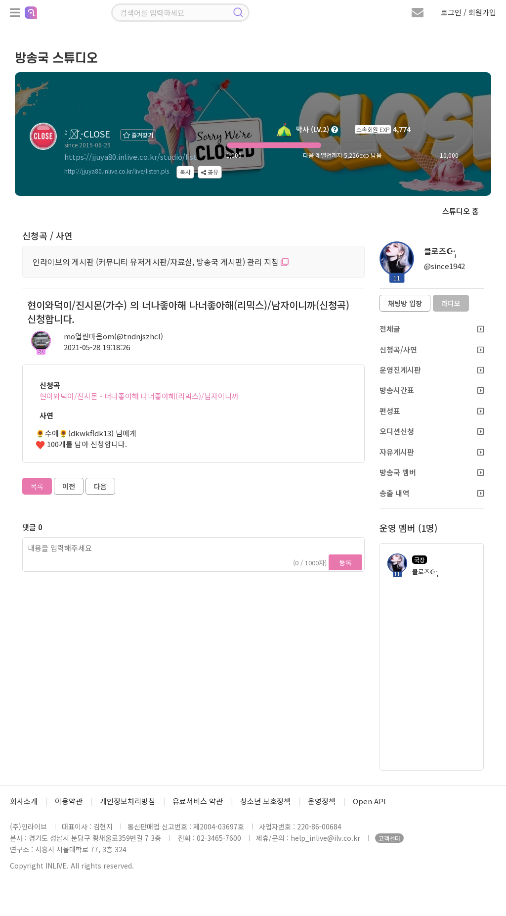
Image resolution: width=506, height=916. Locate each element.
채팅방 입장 (405, 303)
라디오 (451, 303)
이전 (68, 486)
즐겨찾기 (138, 135)
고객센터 (389, 838)
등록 (345, 562)
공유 (209, 172)
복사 (185, 172)
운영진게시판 (432, 370)
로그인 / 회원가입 (468, 12)
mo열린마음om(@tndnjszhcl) (113, 336)
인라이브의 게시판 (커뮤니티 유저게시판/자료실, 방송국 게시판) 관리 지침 (161, 262)
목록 (37, 486)
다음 (100, 486)
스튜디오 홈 (460, 211)
